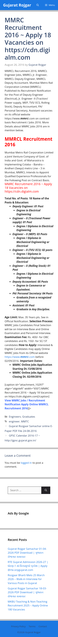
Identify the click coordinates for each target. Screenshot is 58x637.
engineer (14, 421)
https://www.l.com (20, 357)
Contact (43, 626)
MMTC (25, 421)
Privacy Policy (18, 626)
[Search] (45, 490)
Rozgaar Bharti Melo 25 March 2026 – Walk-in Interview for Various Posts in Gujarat (26, 579)
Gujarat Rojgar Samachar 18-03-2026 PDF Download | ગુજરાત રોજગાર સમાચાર (27, 592)
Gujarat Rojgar (17, 5)
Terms (32, 626)
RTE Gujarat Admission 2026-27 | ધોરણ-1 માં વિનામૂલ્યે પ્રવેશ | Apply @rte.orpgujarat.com (28, 566)
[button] (37, 5)
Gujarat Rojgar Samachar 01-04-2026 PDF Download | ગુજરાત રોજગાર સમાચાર (27, 552)
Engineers (15, 416)
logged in (26, 462)
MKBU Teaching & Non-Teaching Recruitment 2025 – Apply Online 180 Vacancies (28, 605)
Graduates (28, 416)
